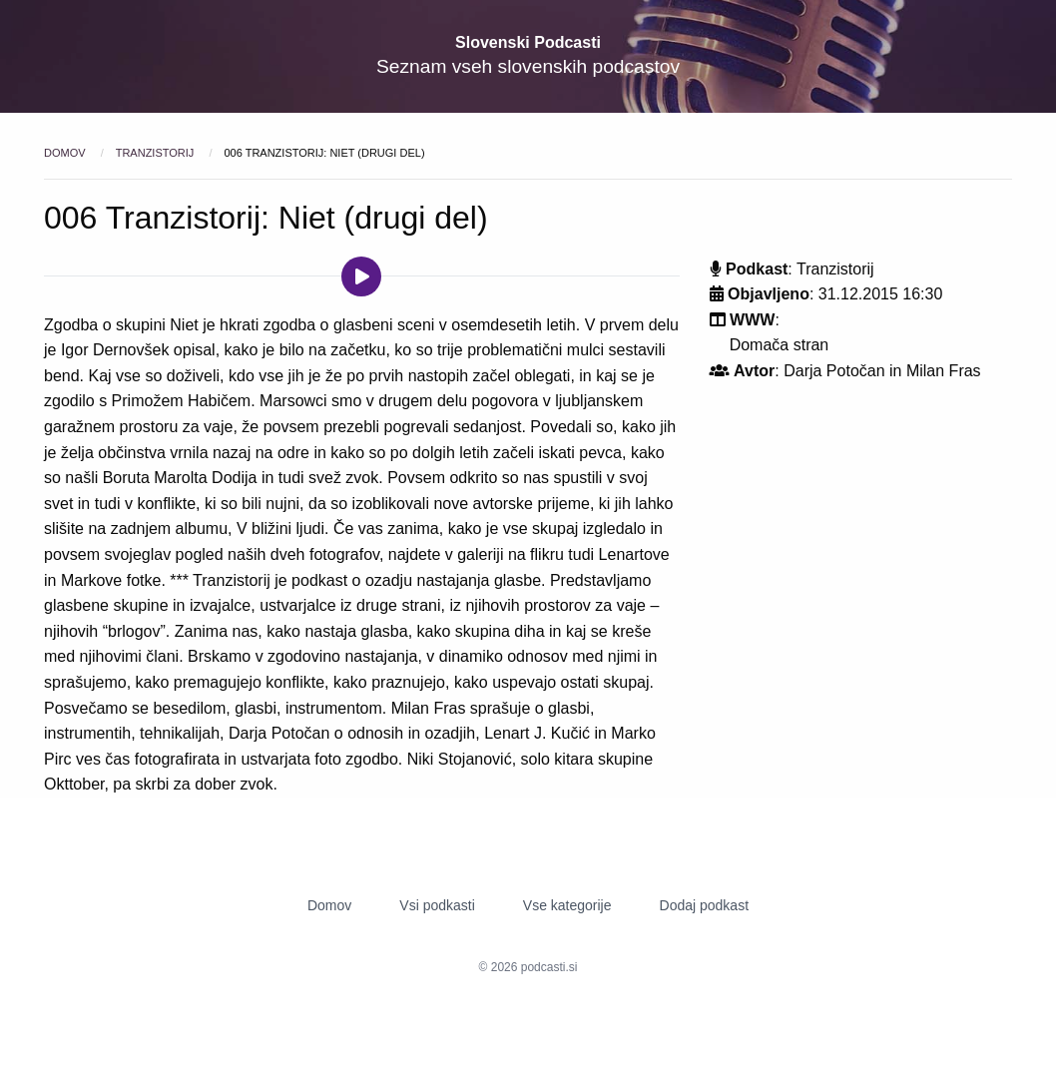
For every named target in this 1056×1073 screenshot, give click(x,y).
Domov (66, 153)
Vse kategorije (567, 905)
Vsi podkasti (436, 905)
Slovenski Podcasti (528, 42)
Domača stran (779, 344)
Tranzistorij (157, 153)
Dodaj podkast (705, 905)
